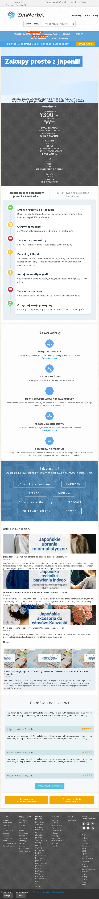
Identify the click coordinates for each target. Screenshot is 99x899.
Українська (86, 846)
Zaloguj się (75, 15)
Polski (84, 882)
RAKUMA (80, 34)
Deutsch (85, 866)
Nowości (6, 825)
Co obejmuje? (49, 121)
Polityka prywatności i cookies (8, 830)
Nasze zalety (7, 823)
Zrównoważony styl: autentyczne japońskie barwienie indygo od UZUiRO (35, 592)
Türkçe (84, 879)
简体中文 (85, 848)
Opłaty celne (56, 838)
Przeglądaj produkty (72, 800)
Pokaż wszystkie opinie (49, 785)
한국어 (84, 884)
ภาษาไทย (85, 872)
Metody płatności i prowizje (39, 835)
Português (85, 877)
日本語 (84, 841)
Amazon (18, 34)
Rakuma (63, 493)
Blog (76, 2)
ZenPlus (36, 33)
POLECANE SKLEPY (39, 38)
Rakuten (27, 34)
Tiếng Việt (85, 861)
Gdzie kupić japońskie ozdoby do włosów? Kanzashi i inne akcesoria (33, 628)
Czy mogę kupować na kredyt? (39, 850)
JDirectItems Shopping (35, 502)
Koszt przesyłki (24, 851)
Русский (85, 843)
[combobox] (16, 5)
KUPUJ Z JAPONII (85, 44)
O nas (70, 2)
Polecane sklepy (36, 511)
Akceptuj (7, 895)
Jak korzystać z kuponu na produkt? (40, 858)
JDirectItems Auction (51, 34)
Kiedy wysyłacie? (57, 841)
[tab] (26, 195)
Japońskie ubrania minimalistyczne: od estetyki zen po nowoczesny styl (35, 557)
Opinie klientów (8, 846)
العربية (84, 864)
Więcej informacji (49, 358)
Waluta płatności (41, 840)
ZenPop (22, 846)
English (84, 838)
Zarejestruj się (90, 15)
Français (85, 856)
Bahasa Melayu (87, 859)
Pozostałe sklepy (61, 38)
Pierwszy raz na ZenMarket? (56, 2)
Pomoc (83, 2)
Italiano (84, 874)
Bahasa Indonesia (88, 869)
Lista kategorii (24, 820)
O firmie (6, 820)
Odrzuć (21, 895)
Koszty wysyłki (56, 825)
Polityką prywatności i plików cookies (48, 892)
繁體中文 (85, 851)
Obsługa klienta (73, 820)
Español (85, 854)
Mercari (67, 34)
